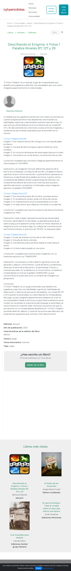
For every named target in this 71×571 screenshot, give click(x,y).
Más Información (47, 568)
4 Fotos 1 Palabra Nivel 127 (15, 193)
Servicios (33, 12)
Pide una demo (64, 10)
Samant (43, 54)
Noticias (32, 8)
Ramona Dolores (19, 495)
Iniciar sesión (51, 9)
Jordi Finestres (51, 514)
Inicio (31, 4)
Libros (11, 32)
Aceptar (38, 568)
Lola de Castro (19, 541)
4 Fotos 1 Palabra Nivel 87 (15, 139)
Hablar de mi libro (35, 365)
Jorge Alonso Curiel (51, 489)
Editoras (32, 32)
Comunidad (34, 16)
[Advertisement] (18, 404)
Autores (22, 32)
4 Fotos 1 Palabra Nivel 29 (15, 235)
